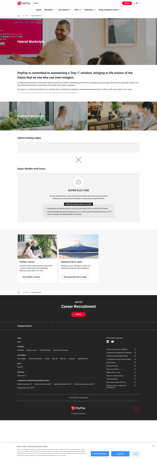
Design (47, 397)
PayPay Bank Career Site (62, 423)
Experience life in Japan (60, 389)
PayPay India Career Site (25, 426)
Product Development (35, 397)
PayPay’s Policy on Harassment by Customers (116, 425)
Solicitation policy (112, 417)
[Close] (153, 447)
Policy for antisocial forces (114, 414)
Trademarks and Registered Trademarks (119, 391)
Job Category (63, 10)
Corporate (72, 397)
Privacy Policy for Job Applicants (78, 436)
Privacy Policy (110, 401)
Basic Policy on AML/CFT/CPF (116, 421)
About (38, 10)
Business (63, 397)
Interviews (89, 10)
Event (76, 10)
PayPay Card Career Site (42, 423)
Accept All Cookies (100, 455)
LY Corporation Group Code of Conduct (118, 398)
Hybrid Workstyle (45, 389)
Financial (55, 397)
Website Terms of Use (113, 411)
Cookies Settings (136, 455)
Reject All (120, 455)
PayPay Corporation (23, 423)
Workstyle (48, 10)
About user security (112, 408)
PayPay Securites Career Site (83, 423)
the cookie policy (29, 455)
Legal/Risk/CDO (83, 397)
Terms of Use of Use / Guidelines (116, 388)
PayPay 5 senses (31, 389)
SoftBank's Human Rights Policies (117, 395)
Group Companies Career (109, 10)
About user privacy (112, 404)
